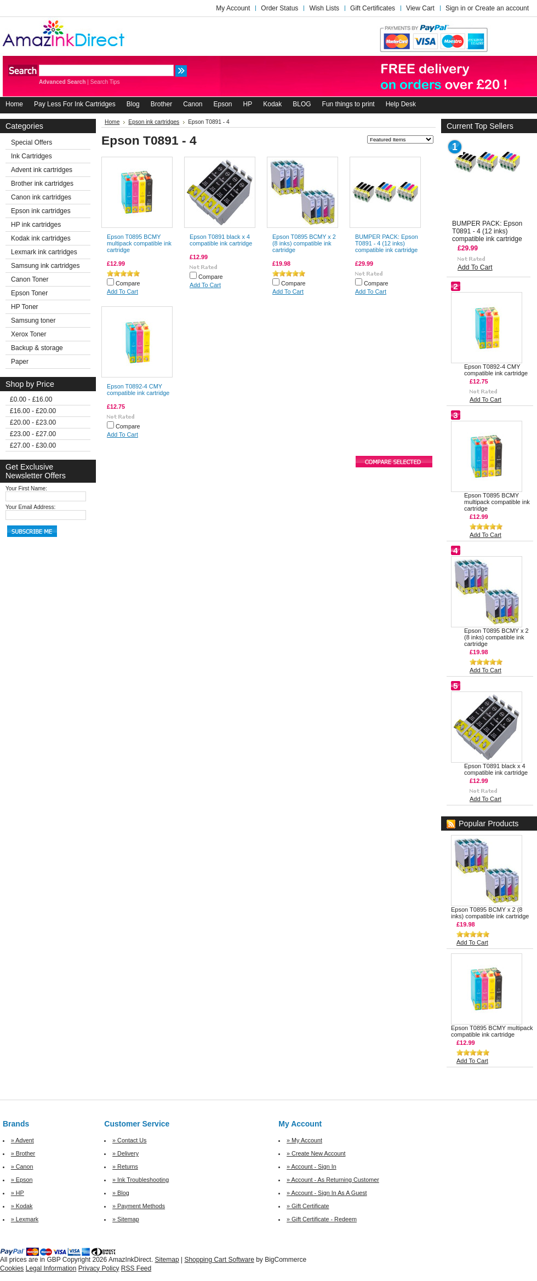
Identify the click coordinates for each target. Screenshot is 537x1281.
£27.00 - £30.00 (33, 445)
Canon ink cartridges (41, 197)
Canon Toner (30, 279)
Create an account (502, 8)
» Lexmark (24, 1219)
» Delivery (125, 1153)
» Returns (125, 1166)
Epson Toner (29, 293)
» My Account (304, 1140)
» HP (17, 1193)
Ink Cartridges (31, 156)
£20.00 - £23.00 (33, 422)
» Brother (23, 1153)
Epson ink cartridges (41, 211)
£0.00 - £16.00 (31, 399)
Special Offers (31, 142)
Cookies (12, 1268)
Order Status (279, 8)
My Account (233, 8)
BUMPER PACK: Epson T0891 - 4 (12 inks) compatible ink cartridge (386, 243)
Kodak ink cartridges (41, 238)
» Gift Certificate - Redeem (322, 1219)
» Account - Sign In (311, 1166)
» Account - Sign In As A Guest (327, 1193)
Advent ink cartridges (41, 170)
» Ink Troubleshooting (140, 1179)
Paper (19, 361)
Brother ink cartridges (42, 183)
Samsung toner (33, 320)
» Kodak (22, 1206)
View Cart (420, 8)
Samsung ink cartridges (45, 266)
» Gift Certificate (308, 1206)
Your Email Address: (30, 507)
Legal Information (51, 1268)
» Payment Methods (138, 1206)
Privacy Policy (98, 1268)
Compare (128, 283)
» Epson (22, 1179)
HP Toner (24, 307)
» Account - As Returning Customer (333, 1179)
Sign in (455, 8)
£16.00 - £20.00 (33, 411)
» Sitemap (125, 1219)
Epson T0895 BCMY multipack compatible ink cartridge (139, 243)
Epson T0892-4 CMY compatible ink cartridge (138, 389)
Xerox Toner (28, 334)
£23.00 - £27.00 (33, 434)
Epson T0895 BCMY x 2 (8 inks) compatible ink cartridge (304, 243)
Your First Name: (26, 488)
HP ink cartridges (36, 224)
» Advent (22, 1140)
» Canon (22, 1166)
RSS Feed (136, 1268)
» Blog (120, 1193)
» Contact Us (129, 1140)
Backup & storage (37, 348)
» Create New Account (316, 1153)
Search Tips (105, 82)
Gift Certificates (372, 8)
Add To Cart (122, 291)
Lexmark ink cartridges (44, 252)
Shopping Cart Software (219, 1259)
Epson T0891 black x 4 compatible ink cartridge (221, 240)
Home (112, 122)
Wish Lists (324, 8)
